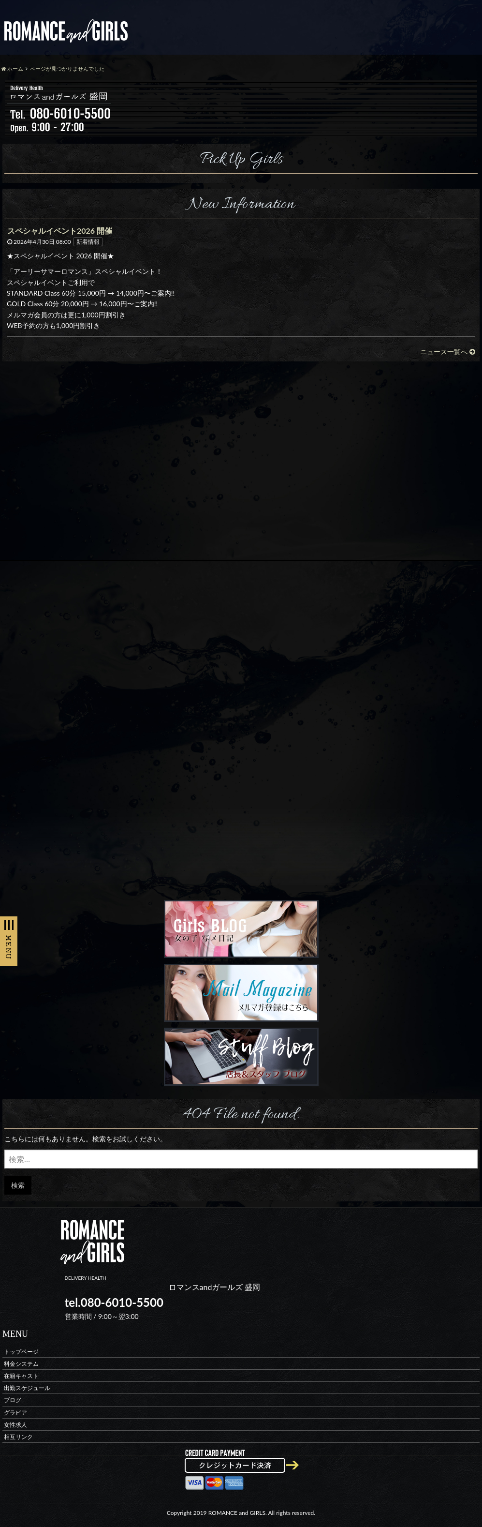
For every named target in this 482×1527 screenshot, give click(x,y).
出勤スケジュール (27, 1388)
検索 (18, 1185)
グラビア (15, 1412)
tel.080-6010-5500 (114, 1302)
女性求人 (15, 1424)
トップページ (21, 1351)
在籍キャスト (21, 1375)
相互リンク (18, 1436)
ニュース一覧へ (447, 351)
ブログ (12, 1400)
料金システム (21, 1363)
